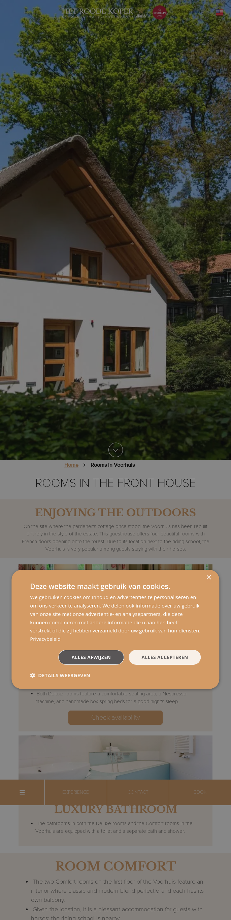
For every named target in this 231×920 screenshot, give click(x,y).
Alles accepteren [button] (164, 657)
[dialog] (115, 629)
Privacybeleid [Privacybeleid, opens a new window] (45, 638)
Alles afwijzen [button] (90, 657)
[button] (60, 675)
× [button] (208, 577)
